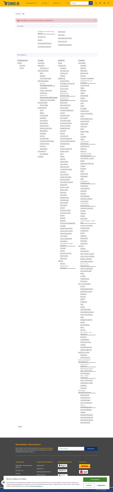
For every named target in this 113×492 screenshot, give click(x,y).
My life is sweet (64, 187)
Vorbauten (83, 235)
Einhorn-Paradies (65, 125)
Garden (62, 146)
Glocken (82, 98)
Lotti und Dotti (64, 174)
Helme (82, 106)
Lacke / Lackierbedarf (86, 268)
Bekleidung (83, 70)
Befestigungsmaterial (86, 289)
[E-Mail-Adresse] (71, 449)
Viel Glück (63, 248)
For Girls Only (64, 136)
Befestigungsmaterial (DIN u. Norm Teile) (86, 369)
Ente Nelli (63, 130)
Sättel (82, 179)
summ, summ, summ (66, 231)
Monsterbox (63, 184)
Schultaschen (62, 65)
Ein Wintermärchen (66, 123)
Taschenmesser (44, 143)
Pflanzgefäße (43, 130)
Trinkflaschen (84, 230)
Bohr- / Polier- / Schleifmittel (84, 376)
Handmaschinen (85, 397)
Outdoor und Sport (84, 352)
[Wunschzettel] (100, 3)
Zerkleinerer (43, 93)
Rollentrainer (84, 173)
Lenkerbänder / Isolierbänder (85, 142)
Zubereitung (43, 148)
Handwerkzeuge (85, 400)
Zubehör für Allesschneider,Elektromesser (48, 96)
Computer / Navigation (87, 78)
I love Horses (64, 164)
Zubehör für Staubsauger (47, 100)
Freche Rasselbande (66, 138)
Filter (81, 304)
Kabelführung (84, 111)
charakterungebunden (66, 110)
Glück (61, 154)
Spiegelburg (61, 78)
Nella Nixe (63, 192)
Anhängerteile (84, 251)
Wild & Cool (63, 258)
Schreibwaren (42, 151)
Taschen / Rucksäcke (86, 225)
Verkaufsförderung (86, 347)
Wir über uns (42, 36)
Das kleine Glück (65, 115)
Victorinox (43, 146)
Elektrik (82, 299)
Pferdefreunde (64, 197)
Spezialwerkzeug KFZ (86, 414)
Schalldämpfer (84, 339)
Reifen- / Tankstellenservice (85, 406)
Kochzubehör (44, 120)
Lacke (82, 134)
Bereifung (83, 294)
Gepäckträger (84, 95)
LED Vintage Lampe (45, 78)
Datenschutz (61, 31)
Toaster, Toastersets (46, 90)
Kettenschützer (84, 121)
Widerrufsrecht (62, 41)
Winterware (83, 281)
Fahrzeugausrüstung (86, 261)
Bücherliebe (63, 102)
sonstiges (40, 156)
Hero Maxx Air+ (64, 70)
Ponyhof (62, 207)
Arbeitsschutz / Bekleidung (84, 365)
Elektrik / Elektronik (86, 258)
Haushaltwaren (42, 107)
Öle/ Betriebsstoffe (85, 271)
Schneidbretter (44, 138)
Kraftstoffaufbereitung (87, 312)
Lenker (82, 139)
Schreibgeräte (44, 154)
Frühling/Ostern (65, 143)
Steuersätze (83, 218)
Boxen (42, 110)
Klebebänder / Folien (86, 383)
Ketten (82, 116)
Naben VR (83, 151)
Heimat (62, 156)
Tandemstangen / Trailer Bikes (87, 222)
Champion (63, 68)
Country (62, 113)
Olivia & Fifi (63, 195)
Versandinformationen (44, 46)
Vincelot (62, 250)
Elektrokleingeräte (43, 81)
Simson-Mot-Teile (85, 342)
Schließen (89, 485)
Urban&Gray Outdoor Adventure (66, 244)
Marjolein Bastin (65, 179)
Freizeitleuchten (85, 357)
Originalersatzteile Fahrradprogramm (85, 154)
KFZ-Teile (81, 246)
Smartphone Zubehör (86, 208)
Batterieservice (84, 395)
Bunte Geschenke (65, 105)
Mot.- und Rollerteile (84, 283)
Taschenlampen (85, 228)
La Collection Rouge (66, 169)
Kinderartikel (84, 123)
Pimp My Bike (64, 202)
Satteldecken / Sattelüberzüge (84, 182)
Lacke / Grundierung (86, 314)
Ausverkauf (41, 63)
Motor (82, 327)
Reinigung (43, 133)
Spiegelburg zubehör (66, 228)
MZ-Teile (83, 330)
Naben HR (83, 148)
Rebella (62, 215)
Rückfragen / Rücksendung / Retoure (46, 32)
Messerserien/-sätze (46, 128)
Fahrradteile (82, 63)
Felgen (82, 88)
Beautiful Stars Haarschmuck (64, 99)
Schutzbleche (84, 201)
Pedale (82, 161)
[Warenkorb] (107, 3)
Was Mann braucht (65, 253)
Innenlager (83, 108)
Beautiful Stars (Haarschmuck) (64, 94)
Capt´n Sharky (64, 107)
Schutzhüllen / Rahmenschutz (84, 204)
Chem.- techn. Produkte (87, 256)
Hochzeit (62, 159)
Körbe (82, 129)
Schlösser (83, 193)
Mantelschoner (84, 146)
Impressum (61, 35)
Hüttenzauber (64, 161)
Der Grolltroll (64, 118)
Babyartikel (41, 65)
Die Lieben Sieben (65, 120)
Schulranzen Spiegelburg (67, 223)
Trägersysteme (84, 278)
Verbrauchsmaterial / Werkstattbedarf (84, 361)
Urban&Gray (63, 241)
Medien (82, 322)
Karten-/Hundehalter (86, 113)
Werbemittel (84, 238)
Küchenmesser (44, 125)
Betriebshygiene (85, 373)
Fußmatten (43, 118)
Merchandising (84, 324)
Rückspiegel (83, 176)
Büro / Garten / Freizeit (87, 253)
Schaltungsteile (85, 188)
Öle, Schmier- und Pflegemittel (85, 333)
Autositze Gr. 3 (44, 68)
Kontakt (40, 40)
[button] (96, 3)
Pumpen (82, 166)
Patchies (62, 263)
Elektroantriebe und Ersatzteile (86, 81)
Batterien (42, 75)
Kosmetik (22, 65)
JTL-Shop (104, 489)
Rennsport (83, 337)
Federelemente (84, 85)
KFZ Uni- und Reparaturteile (84, 264)
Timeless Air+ (64, 73)
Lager (82, 317)
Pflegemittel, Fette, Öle (87, 163)
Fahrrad (62, 133)
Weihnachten (64, 255)
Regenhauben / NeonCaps (64, 267)
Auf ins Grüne (64, 88)
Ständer (82, 216)
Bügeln (42, 113)
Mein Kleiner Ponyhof (66, 182)
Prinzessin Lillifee (65, 210)
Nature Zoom (64, 189)
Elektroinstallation (43, 70)
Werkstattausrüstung (86, 420)
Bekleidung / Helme (86, 291)
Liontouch (63, 172)
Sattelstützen (84, 186)
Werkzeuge (83, 241)
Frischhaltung (44, 115)
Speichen (83, 213)
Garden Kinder (64, 151)
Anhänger (83, 65)
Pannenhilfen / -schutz (87, 158)
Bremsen (83, 75)
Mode (20, 426)
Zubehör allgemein (86, 349)
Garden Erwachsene (66, 148)
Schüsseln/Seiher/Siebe (47, 141)
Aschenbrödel (64, 86)
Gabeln (82, 93)
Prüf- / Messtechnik (86, 402)
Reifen (82, 171)
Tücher (22, 68)
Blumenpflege (44, 105)
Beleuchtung (84, 73)
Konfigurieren (101, 485)
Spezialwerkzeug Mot (86, 417)
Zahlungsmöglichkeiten (45, 43)
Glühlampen (84, 100)
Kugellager (83, 385)
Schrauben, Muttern (86, 198)
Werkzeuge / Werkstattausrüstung (84, 391)
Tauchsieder (43, 88)
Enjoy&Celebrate (65, 128)
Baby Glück (63, 91)
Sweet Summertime (66, 233)
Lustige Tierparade (65, 177)
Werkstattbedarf (85, 422)
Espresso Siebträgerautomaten (46, 84)
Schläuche (83, 191)
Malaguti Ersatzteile (86, 319)
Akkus (41, 73)
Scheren (42, 136)
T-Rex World (63, 236)
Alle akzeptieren (94, 479)
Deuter (60, 63)
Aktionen (83, 248)
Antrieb (82, 286)
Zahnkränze (83, 243)
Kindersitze (83, 126)
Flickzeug (83, 90)
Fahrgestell (83, 301)
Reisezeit (62, 218)
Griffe (82, 103)
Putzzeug (83, 168)
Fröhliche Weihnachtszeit (67, 141)
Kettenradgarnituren (86, 118)
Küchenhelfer (44, 123)
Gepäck (82, 307)
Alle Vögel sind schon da (67, 83)
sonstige (82, 210)
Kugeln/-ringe (84, 131)
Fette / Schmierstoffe (86, 380)
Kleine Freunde (64, 166)
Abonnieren (90, 449)
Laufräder (83, 136)
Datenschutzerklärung (46, 448)
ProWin (19, 63)
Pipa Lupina (63, 205)
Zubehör (62, 75)
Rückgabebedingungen (65, 44)
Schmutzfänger (84, 196)
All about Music (64, 81)
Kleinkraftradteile (85, 309)
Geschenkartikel (42, 102)
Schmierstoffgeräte (86, 409)
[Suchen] (79, 3)
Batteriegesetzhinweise (65, 38)
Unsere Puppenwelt (66, 238)
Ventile (82, 233)
